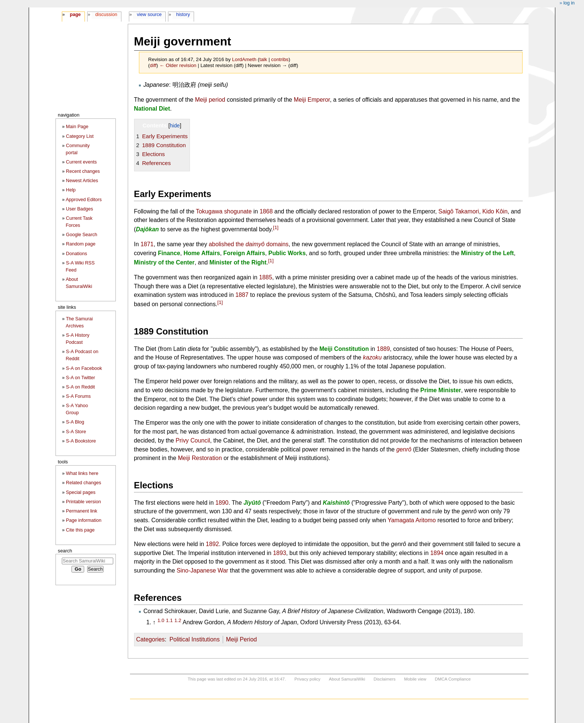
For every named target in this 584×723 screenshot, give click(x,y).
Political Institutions (194, 639)
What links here (82, 473)
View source (149, 14)
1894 (436, 553)
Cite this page (80, 530)
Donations (76, 253)
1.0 (161, 620)
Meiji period (210, 99)
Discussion (106, 14)
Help (71, 190)
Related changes (83, 482)
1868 (266, 211)
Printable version (83, 501)
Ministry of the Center (164, 262)
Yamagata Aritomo (412, 520)
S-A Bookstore (81, 441)
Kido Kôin (495, 211)
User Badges (79, 209)
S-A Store (76, 431)
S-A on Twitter (80, 377)
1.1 (169, 620)
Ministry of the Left (487, 253)
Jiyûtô (252, 503)
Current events (81, 162)
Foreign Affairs (244, 253)
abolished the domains (249, 244)
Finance (169, 253)
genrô (404, 449)
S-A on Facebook (84, 368)
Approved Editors (84, 199)
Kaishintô (336, 503)
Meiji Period (241, 639)
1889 (383, 349)
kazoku (372, 357)
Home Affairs (202, 253)
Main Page (77, 126)
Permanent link (81, 511)
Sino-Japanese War (202, 570)
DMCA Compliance (452, 679)
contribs (280, 59)
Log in (569, 3)
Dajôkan (147, 229)
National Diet (152, 108)
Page (75, 14)
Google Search (81, 234)
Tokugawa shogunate (224, 211)
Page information (83, 520)
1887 (241, 295)
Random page (80, 244)
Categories (150, 639)
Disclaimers (385, 679)
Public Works (287, 253)
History (183, 14)
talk (263, 59)
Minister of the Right (237, 262)
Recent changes (83, 171)
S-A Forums (78, 396)
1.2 (177, 620)
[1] (276, 227)
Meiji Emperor (312, 99)
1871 (146, 244)
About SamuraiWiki (347, 679)
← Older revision (177, 65)
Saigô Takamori (458, 211)
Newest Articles (82, 180)
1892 (212, 544)
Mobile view (415, 679)
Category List (79, 136)
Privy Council (193, 440)
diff (153, 65)
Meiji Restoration (200, 458)
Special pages (80, 492)
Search (65, 551)
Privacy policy (307, 679)
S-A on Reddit (80, 387)
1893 (279, 553)
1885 (265, 277)
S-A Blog (75, 422)
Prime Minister (440, 390)
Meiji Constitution (344, 349)
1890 (221, 503)
